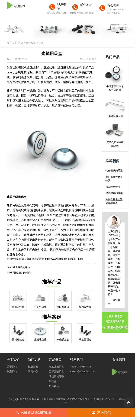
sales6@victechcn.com (82, 12)
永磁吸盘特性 (112, 186)
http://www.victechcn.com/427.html (64, 258)
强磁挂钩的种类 (22, 272)
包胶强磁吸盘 (56, 366)
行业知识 (31, 42)
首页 (20, 42)
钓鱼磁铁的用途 (21, 267)
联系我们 (12, 371)
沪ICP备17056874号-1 (79, 399)
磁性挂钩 (54, 386)
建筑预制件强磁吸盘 (56, 379)
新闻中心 (33, 371)
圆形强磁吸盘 (56, 371)
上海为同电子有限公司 (53, 399)
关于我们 (12, 366)
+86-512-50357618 (115, 319)
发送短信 (101, 413)
